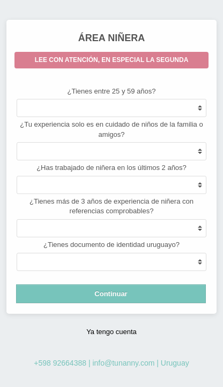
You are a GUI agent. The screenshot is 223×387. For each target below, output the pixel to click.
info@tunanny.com (123, 363)
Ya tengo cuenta (111, 332)
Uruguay (175, 363)
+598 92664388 (60, 363)
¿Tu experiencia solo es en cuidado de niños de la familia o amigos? (111, 129)
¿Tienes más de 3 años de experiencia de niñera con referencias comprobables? (111, 206)
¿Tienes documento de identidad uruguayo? (111, 245)
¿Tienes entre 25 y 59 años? (111, 91)
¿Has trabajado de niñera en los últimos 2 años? (111, 168)
